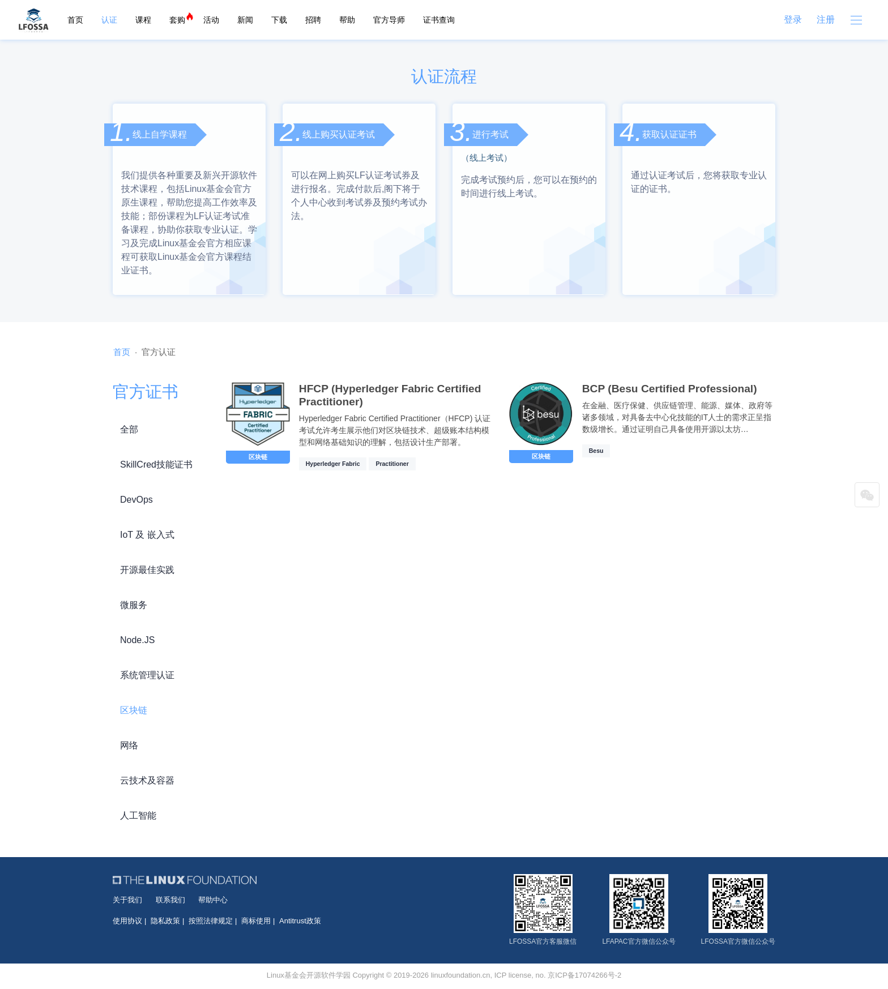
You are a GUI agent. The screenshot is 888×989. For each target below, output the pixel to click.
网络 (129, 745)
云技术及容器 (147, 780)
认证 (109, 19)
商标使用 (256, 921)
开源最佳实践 (147, 570)
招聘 (313, 19)
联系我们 (170, 900)
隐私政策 (165, 921)
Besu (596, 450)
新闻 (245, 19)
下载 (279, 19)
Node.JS (137, 640)
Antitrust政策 (300, 921)
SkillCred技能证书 (156, 464)
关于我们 (127, 900)
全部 (129, 429)
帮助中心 (213, 900)
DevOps (136, 499)
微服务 (133, 605)
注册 (826, 19)
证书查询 (439, 19)
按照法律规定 (211, 921)
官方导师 (389, 19)
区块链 (133, 710)
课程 (143, 19)
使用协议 (127, 921)
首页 (75, 19)
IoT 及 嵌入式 (147, 535)
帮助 (347, 19)
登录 (793, 19)
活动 (211, 19)
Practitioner (391, 463)
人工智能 (138, 815)
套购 (177, 19)
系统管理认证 (147, 675)
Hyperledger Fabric (333, 463)
